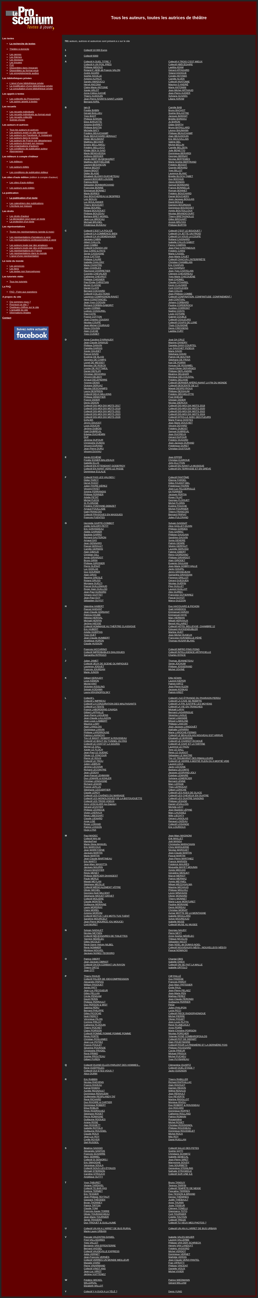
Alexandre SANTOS (94, 1151)
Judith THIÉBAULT (178, 1199)
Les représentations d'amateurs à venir (30, 237)
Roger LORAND (92, 824)
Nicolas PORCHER (178, 1033)
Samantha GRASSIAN (180, 574)
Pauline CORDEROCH (180, 305)
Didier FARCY (91, 480)
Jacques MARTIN (93, 852)
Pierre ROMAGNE (93, 1116)
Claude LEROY (92, 792)
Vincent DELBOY (93, 377)
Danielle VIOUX (176, 1268)
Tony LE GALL (176, 749)
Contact (6, 317)
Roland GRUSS (92, 580)
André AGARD (91, 73)
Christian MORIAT (178, 910)
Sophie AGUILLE (93, 76)
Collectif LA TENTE (94, 706)
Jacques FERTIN (177, 494)
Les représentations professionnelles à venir (32, 239)
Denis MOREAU (177, 907)
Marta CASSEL (176, 253)
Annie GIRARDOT (93, 557)
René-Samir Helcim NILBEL (98, 944)
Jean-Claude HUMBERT (97, 637)
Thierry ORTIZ (91, 967)
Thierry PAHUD (92, 976)
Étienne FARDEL (177, 480)
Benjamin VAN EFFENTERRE (100, 1245)
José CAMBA (91, 245)
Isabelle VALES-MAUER (181, 1237)
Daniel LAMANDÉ (177, 718)
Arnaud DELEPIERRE (95, 379)
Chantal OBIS (175, 959)
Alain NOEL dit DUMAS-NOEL (184, 944)
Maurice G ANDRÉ (178, 84)
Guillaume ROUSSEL (95, 1131)
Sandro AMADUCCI (94, 81)
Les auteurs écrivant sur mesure (26, 143)
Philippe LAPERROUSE (96, 732)
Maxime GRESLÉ (93, 577)
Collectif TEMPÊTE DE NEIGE (184, 1188)
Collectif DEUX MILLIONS (97, 394)
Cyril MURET (91, 924)
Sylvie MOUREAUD (178, 918)
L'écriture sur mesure (20, 206)
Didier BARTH (175, 124)
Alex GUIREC (175, 592)
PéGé (171, 1004)
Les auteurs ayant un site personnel (28, 132)
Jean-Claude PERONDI (181, 999)
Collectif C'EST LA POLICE (98, 230)
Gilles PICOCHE (92, 1013)
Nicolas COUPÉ (92, 322)
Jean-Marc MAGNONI (180, 835)
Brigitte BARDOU (177, 119)
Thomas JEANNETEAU (181, 660)
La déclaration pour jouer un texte (27, 219)
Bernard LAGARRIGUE (180, 712)
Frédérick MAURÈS (178, 864)
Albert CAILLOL (92, 242)
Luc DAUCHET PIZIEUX (181, 348)
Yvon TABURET (92, 1182)
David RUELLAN (177, 1139)
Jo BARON (174, 121)
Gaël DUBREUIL (93, 431)
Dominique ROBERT (95, 1105)
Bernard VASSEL (93, 1248)
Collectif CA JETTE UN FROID (184, 233)
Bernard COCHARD (94, 291)
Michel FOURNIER (178, 508)
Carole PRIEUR (176, 1050)
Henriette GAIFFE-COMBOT (99, 523)
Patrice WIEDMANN (179, 1280)
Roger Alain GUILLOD (95, 589)
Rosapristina (175, 1119)
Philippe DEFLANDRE (180, 371)
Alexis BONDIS (176, 182)
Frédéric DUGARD (178, 440)
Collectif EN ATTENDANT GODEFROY (104, 465)
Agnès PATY (90, 987)
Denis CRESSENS (178, 328)
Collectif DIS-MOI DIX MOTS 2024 (186, 414)
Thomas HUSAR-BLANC (181, 640)
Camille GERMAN (93, 549)
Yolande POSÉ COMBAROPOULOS (187, 1036)
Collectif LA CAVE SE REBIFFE (185, 701)
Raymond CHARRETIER (97, 270)
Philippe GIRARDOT (179, 557)
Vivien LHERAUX (93, 812)
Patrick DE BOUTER (179, 356)
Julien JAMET (91, 660)
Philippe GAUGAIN (178, 534)
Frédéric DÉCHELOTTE (181, 394)
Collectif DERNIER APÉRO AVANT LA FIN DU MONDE (197, 382)
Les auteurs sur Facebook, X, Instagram (30, 135)
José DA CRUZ (176, 339)
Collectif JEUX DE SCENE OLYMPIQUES (106, 663)
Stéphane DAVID (177, 354)
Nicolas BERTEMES (179, 159)
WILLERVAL (90, 1283)
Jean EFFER (175, 457)
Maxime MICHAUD (178, 887)
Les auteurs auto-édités (21, 188)
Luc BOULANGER (93, 202)
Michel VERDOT (177, 1251)
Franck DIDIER (92, 400)
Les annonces (16, 266)
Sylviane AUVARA (178, 96)
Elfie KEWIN (174, 678)
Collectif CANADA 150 (96, 248)
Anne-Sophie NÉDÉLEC (181, 936)
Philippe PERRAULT (95, 1002)
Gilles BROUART (177, 219)
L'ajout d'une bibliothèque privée (26, 83)
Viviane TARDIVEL (94, 1185)
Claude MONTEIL (93, 901)
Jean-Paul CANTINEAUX (181, 248)
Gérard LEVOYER (93, 807)
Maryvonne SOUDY (178, 1162)
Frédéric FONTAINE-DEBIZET (100, 506)
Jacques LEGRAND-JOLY (182, 772)
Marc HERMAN (176, 617)
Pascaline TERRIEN (179, 1191)
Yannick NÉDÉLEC (94, 938)
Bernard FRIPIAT (177, 514)
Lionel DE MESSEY (94, 362)
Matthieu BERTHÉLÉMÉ (97, 162)
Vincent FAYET (92, 488)
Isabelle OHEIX (176, 961)
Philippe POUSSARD (179, 1047)
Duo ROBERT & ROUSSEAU (184, 1105)
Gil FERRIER (175, 491)
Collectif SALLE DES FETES (183, 1148)
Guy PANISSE (176, 979)
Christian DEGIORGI (95, 374)
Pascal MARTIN (176, 855)
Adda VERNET (92, 1254)
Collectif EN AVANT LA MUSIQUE (186, 465)
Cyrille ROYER (92, 1139)
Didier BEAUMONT (94, 139)
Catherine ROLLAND (179, 1113)
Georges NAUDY (177, 930)
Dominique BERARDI (179, 153)
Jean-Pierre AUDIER (179, 93)
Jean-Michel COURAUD (96, 325)
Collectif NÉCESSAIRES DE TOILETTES (106, 936)
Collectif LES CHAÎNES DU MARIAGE (104, 795)
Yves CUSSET (91, 334)
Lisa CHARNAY (176, 268)
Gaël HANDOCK (177, 609)
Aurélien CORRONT (179, 308)
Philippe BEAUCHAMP (180, 133)
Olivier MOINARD (177, 895)
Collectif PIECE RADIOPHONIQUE (187, 1013)
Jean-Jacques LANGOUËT (182, 726)
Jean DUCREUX (177, 434)
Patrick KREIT (175, 692)
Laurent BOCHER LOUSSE (98, 179)
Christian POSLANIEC (96, 1039)
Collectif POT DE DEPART (182, 1039)
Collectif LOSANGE (178, 824)
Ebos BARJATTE (93, 121)
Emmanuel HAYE (177, 615)
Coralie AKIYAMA (177, 76)
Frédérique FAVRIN (178, 486)
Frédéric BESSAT (177, 164)
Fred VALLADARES (94, 1240)
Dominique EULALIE (95, 471)
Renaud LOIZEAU (178, 821)
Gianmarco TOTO (177, 1211)
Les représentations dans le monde (28, 253)
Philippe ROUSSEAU (179, 1128)
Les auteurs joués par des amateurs (28, 245)
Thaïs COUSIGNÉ (178, 325)
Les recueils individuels (21, 111)
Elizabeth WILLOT (93, 1285)
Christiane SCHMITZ (179, 1154)
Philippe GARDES (178, 529)
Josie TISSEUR (176, 1205)
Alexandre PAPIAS (94, 981)
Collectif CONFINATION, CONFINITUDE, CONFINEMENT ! (200, 296)
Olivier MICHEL (92, 890)
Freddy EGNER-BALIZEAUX (99, 460)
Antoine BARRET (93, 124)
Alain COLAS (175, 291)
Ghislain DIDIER (177, 400)
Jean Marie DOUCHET (180, 422)
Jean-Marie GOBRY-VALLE (182, 566)
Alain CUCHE (91, 331)
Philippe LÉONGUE (94, 809)
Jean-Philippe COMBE (180, 293)
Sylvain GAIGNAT (177, 523)
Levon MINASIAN (177, 893)
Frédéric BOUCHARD (180, 193)
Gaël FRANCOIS (93, 511)
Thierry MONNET (177, 898)
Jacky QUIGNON (177, 1070)
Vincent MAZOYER (94, 870)
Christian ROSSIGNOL (180, 1125)
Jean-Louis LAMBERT (96, 721)
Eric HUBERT (91, 629)
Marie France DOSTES (180, 420)
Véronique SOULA (94, 1165)
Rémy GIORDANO (178, 554)
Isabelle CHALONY (94, 262)
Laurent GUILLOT (177, 589)
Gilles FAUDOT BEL (179, 483)
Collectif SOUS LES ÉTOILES (100, 1168)
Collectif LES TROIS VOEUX (99, 801)
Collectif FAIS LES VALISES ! (99, 477)
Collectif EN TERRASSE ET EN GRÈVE (189, 468)
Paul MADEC (91, 835)
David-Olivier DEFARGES (182, 368)
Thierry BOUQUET (94, 205)
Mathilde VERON (177, 1257)
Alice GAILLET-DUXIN (180, 526)
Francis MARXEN (177, 861)
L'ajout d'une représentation (24, 256)
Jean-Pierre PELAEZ (179, 990)
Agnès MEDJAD (177, 870)
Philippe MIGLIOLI (178, 890)
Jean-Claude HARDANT (97, 612)
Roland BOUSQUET (95, 210)
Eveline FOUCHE (177, 506)
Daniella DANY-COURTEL (182, 345)
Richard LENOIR (93, 784)
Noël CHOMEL (176, 279)
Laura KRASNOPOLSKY (97, 692)
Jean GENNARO (93, 543)
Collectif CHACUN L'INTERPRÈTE (186, 259)
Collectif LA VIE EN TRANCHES (185, 706)
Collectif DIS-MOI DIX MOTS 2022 (186, 411)
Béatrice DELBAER (178, 374)
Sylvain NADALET (93, 930)
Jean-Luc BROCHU (94, 219)
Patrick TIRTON (92, 1205)
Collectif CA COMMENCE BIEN (100, 233)
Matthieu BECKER (94, 141)
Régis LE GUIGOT (178, 752)
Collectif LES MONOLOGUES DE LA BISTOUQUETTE (113, 798)
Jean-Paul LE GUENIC (96, 752)
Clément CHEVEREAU (180, 273)
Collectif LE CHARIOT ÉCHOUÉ (185, 741)
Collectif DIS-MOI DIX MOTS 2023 (102, 414)
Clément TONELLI (178, 1208)
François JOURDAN (94, 669)
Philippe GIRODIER (94, 563)
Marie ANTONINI (177, 87)
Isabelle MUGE (176, 921)
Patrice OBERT (92, 959)
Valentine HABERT (94, 606)
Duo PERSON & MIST (96, 1004)
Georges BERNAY (178, 156)
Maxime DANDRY (177, 342)
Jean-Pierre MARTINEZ (181, 858)
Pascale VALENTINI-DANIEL (99, 1237)
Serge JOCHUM (177, 663)
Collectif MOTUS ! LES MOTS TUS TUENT (107, 916)
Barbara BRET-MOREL (96, 216)
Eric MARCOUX (92, 847)
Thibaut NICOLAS (178, 938)
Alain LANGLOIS (93, 726)
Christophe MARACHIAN (181, 844)
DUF (86, 437)
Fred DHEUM (175, 397)
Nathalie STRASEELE (180, 1171)
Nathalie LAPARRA (178, 729)
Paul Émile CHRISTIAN (96, 282)
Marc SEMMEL (92, 1156)
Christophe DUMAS (94, 443)
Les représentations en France (25, 250)
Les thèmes (15, 57)
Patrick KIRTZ (175, 683)
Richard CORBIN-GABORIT (99, 305)
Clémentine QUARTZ (179, 1065)
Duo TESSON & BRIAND (181, 1194)
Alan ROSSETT (92, 1125)
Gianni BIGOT (91, 170)
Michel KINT (90, 683)
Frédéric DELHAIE (178, 379)
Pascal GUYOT (176, 597)
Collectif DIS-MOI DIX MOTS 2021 (102, 411)
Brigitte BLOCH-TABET (180, 176)
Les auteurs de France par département (30, 140)
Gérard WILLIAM (177, 1283)
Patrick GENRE (176, 543)
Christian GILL (91, 554)
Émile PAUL (174, 987)
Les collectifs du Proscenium (24, 98)
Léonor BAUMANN (178, 130)
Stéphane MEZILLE (94, 884)
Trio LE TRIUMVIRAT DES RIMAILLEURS (190, 758)
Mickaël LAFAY (176, 709)
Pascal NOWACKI (178, 950)
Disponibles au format (24, 70)
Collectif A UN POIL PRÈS (98, 64)
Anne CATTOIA (92, 256)
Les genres (15, 54)
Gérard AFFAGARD (178, 70)
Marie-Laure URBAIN (95, 1231)
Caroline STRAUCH (94, 1174)
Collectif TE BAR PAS (95, 1188)
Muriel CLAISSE (92, 285)
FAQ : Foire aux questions (23, 291)
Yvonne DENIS (92, 382)
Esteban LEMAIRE (178, 775)
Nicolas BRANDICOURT (181, 213)
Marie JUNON (91, 672)
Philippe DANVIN (93, 345)
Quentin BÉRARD (177, 167)
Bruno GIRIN (90, 560)
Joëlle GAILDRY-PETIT (96, 526)
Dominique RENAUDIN (96, 1093)
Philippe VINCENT (178, 1265)
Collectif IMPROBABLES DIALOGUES (104, 652)
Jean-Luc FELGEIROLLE (181, 488)
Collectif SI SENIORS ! (96, 1159)
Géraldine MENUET (179, 873)
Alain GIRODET (176, 560)
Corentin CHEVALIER (95, 273)
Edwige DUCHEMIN (94, 434)
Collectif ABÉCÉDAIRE (180, 64)
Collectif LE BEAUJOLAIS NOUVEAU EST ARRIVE (195, 735)
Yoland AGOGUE (177, 73)
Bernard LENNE (177, 781)
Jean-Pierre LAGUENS (96, 715)
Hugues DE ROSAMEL (180, 365)
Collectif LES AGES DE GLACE (185, 792)
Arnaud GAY (90, 540)
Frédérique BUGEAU (95, 225)
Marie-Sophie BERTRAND (182, 162)
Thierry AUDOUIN (93, 96)
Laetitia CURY (175, 331)
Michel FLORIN (176, 503)
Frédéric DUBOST (178, 428)
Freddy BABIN (91, 110)
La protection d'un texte (21, 221)
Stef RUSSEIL (91, 1142)
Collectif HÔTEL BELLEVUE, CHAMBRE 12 (191, 626)
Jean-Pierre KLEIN (178, 686)
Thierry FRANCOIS (178, 511)
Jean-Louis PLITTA (178, 1022)
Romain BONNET (177, 190)
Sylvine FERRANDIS (95, 491)
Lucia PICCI (174, 1010)
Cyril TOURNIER (177, 1214)
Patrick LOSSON (93, 827)
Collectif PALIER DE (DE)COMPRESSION (106, 979)
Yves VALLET (91, 1242)
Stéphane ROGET (93, 1113)
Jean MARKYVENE (94, 850)
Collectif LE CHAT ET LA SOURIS (102, 744)
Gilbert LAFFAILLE (94, 712)
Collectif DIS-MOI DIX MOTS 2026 (102, 417)
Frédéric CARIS (176, 250)
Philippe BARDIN (93, 119)
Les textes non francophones (24, 271)
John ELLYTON (176, 463)
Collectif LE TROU (93, 761)
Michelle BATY (91, 130)
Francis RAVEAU (93, 1085)
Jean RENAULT (176, 1093)
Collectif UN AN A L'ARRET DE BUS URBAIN (192, 1228)
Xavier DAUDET (92, 351)
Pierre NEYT (175, 933)
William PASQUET (93, 984)
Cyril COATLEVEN (178, 288)
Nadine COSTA (176, 311)
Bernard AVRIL (92, 101)
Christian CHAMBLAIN (180, 262)
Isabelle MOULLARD (179, 916)
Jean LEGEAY (91, 772)
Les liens (14, 268)
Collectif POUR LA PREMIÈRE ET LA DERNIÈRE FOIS (197, 1045)
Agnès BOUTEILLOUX (180, 210)
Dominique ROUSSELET (181, 1131)
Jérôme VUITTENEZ (95, 1274)
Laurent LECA (175, 764)
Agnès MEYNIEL (177, 881)
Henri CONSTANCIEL (95, 299)
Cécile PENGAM (93, 996)
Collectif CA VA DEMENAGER (100, 236)
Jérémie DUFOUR (93, 440)
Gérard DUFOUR (177, 437)
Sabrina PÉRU (91, 1007)
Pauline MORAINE (178, 904)
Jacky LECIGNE (177, 766)
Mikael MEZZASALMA (180, 884)
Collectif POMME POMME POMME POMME (107, 1033)
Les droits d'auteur (19, 216)
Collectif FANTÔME (178, 477)
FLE (11, 65)
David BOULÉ (175, 202)
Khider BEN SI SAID (95, 150)
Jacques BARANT (178, 116)
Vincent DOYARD (177, 425)
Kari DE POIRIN (177, 362)
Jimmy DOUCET (92, 422)
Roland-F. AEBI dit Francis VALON (102, 70)
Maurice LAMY (91, 723)
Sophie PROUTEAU (94, 1056)
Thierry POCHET (93, 1027)
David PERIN (91, 999)
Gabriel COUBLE (177, 316)
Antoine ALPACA (93, 78)
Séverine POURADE (95, 1047)
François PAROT (177, 981)
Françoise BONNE (94, 187)
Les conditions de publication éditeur (28, 172)
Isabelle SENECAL (178, 1156)
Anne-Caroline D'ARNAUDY (99, 339)
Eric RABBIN (90, 1079)
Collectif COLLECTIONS (97, 293)
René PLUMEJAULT (179, 1024)
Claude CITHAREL (178, 282)
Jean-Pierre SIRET (178, 1159)
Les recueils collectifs (20, 117)
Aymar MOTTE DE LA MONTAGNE (187, 913)
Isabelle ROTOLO (93, 1128)
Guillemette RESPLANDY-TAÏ (99, 1096)
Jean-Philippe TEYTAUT (97, 1197)
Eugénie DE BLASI (94, 356)
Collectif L (89, 698)
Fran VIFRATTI (176, 1262)
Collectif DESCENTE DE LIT (183, 385)
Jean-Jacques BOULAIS (181, 199)
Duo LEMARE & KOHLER (97, 778)
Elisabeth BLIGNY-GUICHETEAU (101, 176)
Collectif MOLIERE (94, 898)
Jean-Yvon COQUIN (94, 302)
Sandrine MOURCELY (96, 918)
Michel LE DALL (92, 746)
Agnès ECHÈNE (92, 457)
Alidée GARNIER (93, 531)
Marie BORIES (91, 193)
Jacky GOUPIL (176, 569)
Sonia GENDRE (176, 540)
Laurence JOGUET (94, 666)
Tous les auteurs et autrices (24, 129)
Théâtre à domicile (19, 49)
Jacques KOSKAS (178, 689)
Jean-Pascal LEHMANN (96, 775)
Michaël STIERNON (94, 1171)
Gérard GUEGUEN (178, 580)
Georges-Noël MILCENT (97, 893)
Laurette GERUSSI (178, 549)
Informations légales (20, 312)
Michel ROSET (176, 1122)
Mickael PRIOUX (177, 1053)
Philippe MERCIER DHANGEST (101, 875)
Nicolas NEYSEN (93, 933)
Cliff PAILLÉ (174, 976)
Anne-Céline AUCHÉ (95, 93)
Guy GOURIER (92, 572)
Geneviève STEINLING (180, 1168)
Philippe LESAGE (177, 801)
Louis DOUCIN (92, 425)
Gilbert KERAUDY (93, 678)
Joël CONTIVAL (176, 299)
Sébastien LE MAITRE (180, 755)
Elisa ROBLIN (91, 1108)
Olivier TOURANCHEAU (97, 1214)
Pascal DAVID (91, 354)
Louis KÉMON (91, 680)
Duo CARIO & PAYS (94, 250)
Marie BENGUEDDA (95, 153)
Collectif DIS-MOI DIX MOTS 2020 (186, 408)
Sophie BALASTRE (178, 113)
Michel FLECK (91, 500)
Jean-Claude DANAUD (96, 342)
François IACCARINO (95, 649)
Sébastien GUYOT (94, 600)
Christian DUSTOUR (179, 448)
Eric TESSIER (91, 1194)
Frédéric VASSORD (178, 1248)
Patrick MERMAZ (177, 878)
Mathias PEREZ (176, 996)
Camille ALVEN (176, 78)
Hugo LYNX (90, 830)
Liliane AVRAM (176, 98)
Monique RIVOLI (177, 1102)
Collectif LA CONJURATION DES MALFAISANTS (110, 703)
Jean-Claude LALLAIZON (97, 718)
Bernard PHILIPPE (94, 1010)
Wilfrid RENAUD (177, 1090)
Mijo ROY (173, 1136)
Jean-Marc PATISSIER (180, 984)
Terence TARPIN (177, 1185)
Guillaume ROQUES (95, 1119)
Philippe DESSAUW (179, 391)
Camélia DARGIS (93, 348)
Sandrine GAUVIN (178, 537)
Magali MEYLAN (92, 881)
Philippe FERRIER (94, 494)
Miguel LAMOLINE (178, 721)
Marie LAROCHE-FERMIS (182, 732)
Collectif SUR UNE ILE (180, 1174)
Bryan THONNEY (93, 1202)
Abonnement (16, 151)
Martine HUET (175, 632)
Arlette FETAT (91, 497)
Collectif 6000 (91, 55)
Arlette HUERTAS (93, 632)
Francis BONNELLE (179, 187)
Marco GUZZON (177, 600)
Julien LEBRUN (92, 764)
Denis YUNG (175, 1291)
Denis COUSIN (92, 328)
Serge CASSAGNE (94, 253)
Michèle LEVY (175, 807)
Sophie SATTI (175, 1151)
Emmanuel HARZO (178, 612)
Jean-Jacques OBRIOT (96, 961)
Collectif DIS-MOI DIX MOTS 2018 (186, 405)
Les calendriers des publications (26, 203)
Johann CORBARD (178, 302)
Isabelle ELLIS (91, 463)
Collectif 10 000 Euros (95, 50)
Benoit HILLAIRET (178, 623)
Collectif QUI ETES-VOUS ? (99, 1070)
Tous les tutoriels (18, 281)
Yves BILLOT (175, 170)
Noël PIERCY (91, 1016)
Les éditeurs (16, 161)
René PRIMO (91, 1053)
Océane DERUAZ (93, 385)
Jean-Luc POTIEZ (93, 1042)
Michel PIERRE (176, 1016)
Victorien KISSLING (94, 686)
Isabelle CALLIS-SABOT (181, 242)
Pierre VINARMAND (94, 1265)
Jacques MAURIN (93, 867)
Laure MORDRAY (93, 907)
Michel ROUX (175, 1133)
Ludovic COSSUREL (95, 311)
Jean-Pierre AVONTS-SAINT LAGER (103, 98)
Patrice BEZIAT (92, 167)
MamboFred (90, 841)
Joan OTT (89, 970)
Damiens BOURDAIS (179, 205)
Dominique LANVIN (94, 729)
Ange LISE (89, 821)
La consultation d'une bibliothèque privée (31, 88)
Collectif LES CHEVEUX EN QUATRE (188, 795)
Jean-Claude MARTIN (180, 852)
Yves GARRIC (175, 531)
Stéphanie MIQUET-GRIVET (99, 895)
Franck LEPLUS (92, 787)
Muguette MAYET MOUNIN (182, 867)
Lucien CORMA (92, 308)
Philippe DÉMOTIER (95, 397)
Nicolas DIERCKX (178, 402)
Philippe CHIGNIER (94, 279)
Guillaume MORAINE (95, 904)
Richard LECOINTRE (95, 769)
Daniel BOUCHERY (178, 196)
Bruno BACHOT (176, 110)
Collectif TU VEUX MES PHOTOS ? (187, 1222)
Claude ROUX (91, 1133)
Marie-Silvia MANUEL (95, 844)
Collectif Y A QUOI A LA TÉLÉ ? (100, 1291)
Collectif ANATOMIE (179, 81)
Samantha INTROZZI (95, 655)
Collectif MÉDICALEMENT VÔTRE (102, 887)
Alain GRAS (90, 574)
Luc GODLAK (91, 569)
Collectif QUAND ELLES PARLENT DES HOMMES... (112, 1065)
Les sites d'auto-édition (21, 182)
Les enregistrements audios (24, 73)
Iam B (87, 107)
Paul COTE (90, 313)
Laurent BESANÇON (95, 164)
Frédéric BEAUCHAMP (96, 133)
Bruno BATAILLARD (179, 127)
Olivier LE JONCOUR (95, 755)
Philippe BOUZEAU (94, 213)
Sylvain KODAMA (93, 689)
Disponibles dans (23, 67)
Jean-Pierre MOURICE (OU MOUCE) (103, 921)
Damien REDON (177, 1088)
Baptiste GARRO (93, 534)
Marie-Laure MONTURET (181, 901)
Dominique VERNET (179, 1254)
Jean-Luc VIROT (93, 1271)
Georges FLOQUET (179, 500)
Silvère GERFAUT (178, 546)
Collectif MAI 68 (92, 838)
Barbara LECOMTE (178, 769)
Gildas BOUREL (92, 207)
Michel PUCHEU (177, 1056)
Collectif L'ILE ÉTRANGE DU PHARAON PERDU (194, 698)
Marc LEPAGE (176, 784)
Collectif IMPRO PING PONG (184, 649)
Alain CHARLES (92, 268)
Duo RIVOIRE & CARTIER (98, 1102)
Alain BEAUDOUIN (178, 136)
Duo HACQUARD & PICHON (183, 606)
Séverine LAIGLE (177, 715)
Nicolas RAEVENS (94, 1082)
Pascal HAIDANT (93, 609)
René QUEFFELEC (94, 1067)
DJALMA (88, 420)
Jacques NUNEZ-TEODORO (99, 953)
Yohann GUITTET (93, 594)
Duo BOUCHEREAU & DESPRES (102, 196)
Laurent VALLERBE (178, 1240)
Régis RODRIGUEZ (94, 1110)
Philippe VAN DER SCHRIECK (184, 1242)
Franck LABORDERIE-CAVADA (101, 709)
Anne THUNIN (176, 1202)
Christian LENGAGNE (95, 781)
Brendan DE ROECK (95, 365)
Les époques (16, 59)
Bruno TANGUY (176, 1182)
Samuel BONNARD (178, 184)
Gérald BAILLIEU (93, 113)
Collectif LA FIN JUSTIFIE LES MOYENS (190, 703)
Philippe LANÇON (178, 723)
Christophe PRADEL (95, 1050)
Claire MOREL (91, 910)
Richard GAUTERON (95, 537)
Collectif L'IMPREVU (95, 701)
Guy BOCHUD (176, 179)
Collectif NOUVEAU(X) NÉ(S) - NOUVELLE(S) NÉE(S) (197, 947)
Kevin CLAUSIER (177, 285)
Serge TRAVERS (93, 1219)
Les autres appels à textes (23, 101)
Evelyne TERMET (93, 1191)
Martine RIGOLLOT (178, 1099)
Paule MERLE (91, 878)
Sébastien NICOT (177, 941)
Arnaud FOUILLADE (95, 508)
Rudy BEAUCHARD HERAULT (100, 136)
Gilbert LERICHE (177, 789)
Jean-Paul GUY (92, 597)
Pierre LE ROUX (92, 758)
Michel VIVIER (176, 1271)
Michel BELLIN (176, 144)
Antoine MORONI (93, 913)
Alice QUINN (90, 1073)
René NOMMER (92, 947)
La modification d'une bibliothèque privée (31, 86)
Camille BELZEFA (178, 147)
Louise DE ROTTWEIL (96, 368)
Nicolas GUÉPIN (177, 583)
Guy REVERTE (176, 1096)
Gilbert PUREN (92, 1059)
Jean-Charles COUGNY (96, 319)
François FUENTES (94, 517)
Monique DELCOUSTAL (181, 377)
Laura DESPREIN (93, 391)
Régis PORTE (91, 1036)
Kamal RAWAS (92, 1088)
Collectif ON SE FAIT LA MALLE (185, 964)
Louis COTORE (176, 313)
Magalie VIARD (92, 1262)
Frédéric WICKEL (93, 1280)
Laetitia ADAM (175, 67)
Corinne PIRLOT (93, 1022)
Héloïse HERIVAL (93, 617)
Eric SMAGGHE (92, 1162)
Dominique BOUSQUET (181, 207)
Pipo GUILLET (176, 586)
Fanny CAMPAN (177, 245)
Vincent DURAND (93, 445)
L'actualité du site (18, 310)
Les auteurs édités (19, 167)
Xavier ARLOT (91, 90)
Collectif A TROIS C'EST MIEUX (185, 61)
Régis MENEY (91, 873)
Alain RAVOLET (176, 1085)
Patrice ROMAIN (177, 1116)
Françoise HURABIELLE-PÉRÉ (185, 637)
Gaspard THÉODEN (94, 1199)
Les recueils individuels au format (30, 114)
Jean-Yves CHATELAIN (181, 270)
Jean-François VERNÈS (96, 1257)
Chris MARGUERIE (178, 847)
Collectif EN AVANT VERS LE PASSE (104, 468)
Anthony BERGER (93, 156)
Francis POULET (93, 1045)
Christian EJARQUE (179, 460)
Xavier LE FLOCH (93, 749)
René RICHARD (92, 1099)
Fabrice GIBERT (177, 551)
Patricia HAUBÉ (92, 615)
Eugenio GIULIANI (178, 563)
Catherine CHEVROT (95, 276)
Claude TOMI (91, 1208)
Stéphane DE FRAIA (179, 359)
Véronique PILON (93, 1019)
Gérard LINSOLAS (178, 818)
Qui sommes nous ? (20, 301)
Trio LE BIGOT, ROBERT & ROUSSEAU (105, 738)
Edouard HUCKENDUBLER (183, 629)
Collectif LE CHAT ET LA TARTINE (186, 744)
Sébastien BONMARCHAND (99, 184)
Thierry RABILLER (178, 1079)
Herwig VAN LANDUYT (180, 1245)
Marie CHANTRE (93, 265)
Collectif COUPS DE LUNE (182, 322)
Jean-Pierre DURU (94, 448)
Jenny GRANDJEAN (179, 572)
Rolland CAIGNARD (179, 239)
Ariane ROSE (91, 1122)
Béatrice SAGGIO (93, 1148)
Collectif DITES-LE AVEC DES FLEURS (189, 417)
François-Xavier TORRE (96, 1211)
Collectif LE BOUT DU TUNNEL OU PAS (105, 741)
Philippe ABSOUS (93, 67)
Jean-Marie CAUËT (178, 256)
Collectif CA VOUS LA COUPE (184, 236)
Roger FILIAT (175, 497)
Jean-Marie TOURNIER (96, 1217)
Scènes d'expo (17, 119)
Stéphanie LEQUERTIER (97, 789)
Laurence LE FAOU (178, 746)
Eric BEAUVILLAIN (178, 139)
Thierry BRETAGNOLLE (181, 216)
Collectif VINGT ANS (95, 1268)
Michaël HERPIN (93, 620)
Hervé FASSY (91, 483)
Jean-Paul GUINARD (95, 592)
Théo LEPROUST (177, 787)
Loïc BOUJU (90, 199)
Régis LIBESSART (94, 815)
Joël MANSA (175, 841)
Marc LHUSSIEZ (177, 812)
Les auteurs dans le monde (23, 138)
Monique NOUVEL (94, 950)
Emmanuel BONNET (95, 190)
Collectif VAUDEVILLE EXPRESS (102, 1251)
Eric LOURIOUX (177, 827)
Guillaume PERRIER (179, 1002)
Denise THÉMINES (178, 1197)
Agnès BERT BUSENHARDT (99, 159)
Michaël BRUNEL (93, 222)
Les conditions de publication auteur (28, 148)
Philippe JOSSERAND (180, 666)
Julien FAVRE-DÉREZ (95, 486)
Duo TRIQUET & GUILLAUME (100, 1222)
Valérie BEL (174, 141)
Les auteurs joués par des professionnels (31, 248)
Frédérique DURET (178, 445)
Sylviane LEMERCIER (180, 778)
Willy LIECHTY (176, 815)
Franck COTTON (93, 316)
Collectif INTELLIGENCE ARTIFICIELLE (189, 652)
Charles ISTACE (177, 655)
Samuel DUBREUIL (178, 431)
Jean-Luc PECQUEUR (96, 990)
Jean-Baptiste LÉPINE (180, 809)
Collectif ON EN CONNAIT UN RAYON (104, 964)
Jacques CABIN (92, 239)
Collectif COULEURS (179, 319)
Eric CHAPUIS (176, 265)
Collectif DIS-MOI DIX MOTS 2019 (102, 408)
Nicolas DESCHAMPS (96, 388)
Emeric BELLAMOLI (94, 144)
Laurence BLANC (177, 173)
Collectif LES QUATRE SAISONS (186, 798)
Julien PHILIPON (177, 1007)
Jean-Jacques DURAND (181, 443)
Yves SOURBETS (177, 1165)
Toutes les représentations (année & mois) (31, 231)
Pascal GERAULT (93, 546)
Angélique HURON (94, 640)
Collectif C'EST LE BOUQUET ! (185, 230)
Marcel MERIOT (177, 875)
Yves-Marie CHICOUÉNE (181, 276)
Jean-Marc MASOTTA (95, 864)
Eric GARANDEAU (94, 529)
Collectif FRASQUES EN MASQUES (103, 514)
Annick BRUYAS (177, 222)
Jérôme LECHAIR (93, 766)
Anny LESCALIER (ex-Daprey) (100, 804)
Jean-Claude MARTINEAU (98, 858)
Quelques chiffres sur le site (24, 307)
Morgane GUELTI (93, 583)
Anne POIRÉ (175, 1027)
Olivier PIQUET (176, 1019)
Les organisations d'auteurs (24, 146)
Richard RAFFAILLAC (180, 1082)
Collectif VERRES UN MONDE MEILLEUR (106, 1260)
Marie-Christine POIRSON (182, 1030)
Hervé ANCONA (92, 84)
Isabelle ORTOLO (177, 967)
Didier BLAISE (91, 173)
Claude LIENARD (93, 818)
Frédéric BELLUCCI (94, 147)
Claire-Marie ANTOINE (96, 87)
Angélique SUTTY (93, 1176)
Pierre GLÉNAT (92, 566)
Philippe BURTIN (177, 225)
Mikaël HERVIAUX (178, 620)
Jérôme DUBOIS (93, 428)
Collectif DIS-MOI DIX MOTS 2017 (102, 405)
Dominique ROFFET (179, 1110)
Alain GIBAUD (91, 551)
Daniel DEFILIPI (92, 371)
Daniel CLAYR (91, 288)
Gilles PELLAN (92, 993)
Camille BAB (175, 107)
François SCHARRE (94, 1154)
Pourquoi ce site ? (19, 304)
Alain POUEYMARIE (179, 1042)
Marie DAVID (175, 351)
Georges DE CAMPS (95, 359)
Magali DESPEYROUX (180, 388)
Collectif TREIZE (177, 1219)
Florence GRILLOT (178, 577)
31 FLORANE (91, 503)
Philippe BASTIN (93, 127)
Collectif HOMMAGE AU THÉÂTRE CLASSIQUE (110, 626)
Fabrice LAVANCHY (94, 735)
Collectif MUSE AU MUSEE (182, 924)
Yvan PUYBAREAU (178, 1059)
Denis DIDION (91, 402)
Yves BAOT (90, 116)
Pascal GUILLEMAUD (95, 586)
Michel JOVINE (176, 669)
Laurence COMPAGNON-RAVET (101, 296)
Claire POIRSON (93, 1030)
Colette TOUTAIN (177, 1217)
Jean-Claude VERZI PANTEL (183, 1260)
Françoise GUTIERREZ (180, 594)
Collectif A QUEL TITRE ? (97, 61)
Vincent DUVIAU (92, 451)
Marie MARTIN (92, 855)
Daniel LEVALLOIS (178, 804)
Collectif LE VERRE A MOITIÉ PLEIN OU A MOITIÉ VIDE (198, 761)
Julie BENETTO (176, 150)
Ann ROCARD (176, 1108)
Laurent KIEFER (177, 680)
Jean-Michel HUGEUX (180, 635)
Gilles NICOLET (92, 941)
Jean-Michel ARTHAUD (180, 90)
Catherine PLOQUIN (95, 1024)
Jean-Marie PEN (177, 993)
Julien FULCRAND (178, 517)
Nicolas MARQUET (178, 850)
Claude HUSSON (93, 643)
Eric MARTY (90, 861)
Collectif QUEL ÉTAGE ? (181, 1067)
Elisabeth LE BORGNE (180, 738)
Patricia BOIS (91, 182)
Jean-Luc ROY (91, 1136)
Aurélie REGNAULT (94, 1090)
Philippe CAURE (92, 259)
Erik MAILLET (175, 838)
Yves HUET (90, 635)
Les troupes (15, 62)
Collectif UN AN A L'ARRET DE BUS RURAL (107, 1228)
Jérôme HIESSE (92, 623)
